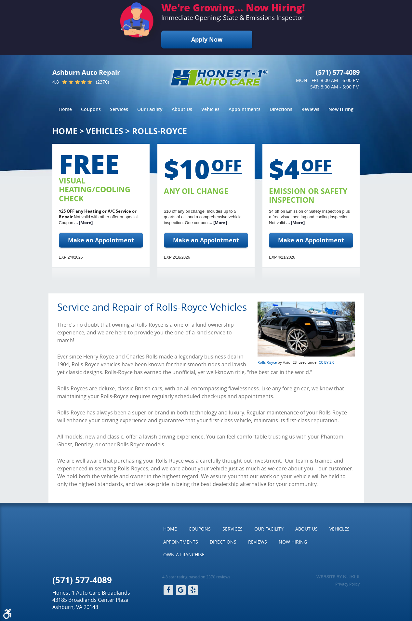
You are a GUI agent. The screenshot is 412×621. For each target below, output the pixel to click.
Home (65, 109)
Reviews (310, 109)
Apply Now (206, 39)
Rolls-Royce (159, 131)
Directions (281, 109)
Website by (338, 576)
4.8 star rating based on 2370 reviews (196, 576)
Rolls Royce (267, 362)
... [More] (83, 222)
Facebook (168, 590)
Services (119, 109)
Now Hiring (340, 109)
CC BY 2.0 (326, 362)
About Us (182, 109)
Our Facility (150, 109)
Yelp (193, 590)
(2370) (102, 82)
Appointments (244, 109)
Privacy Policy (347, 584)
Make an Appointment (101, 240)
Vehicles (210, 109)
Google (181, 590)
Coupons (91, 109)
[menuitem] (65, 109)
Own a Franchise (184, 554)
